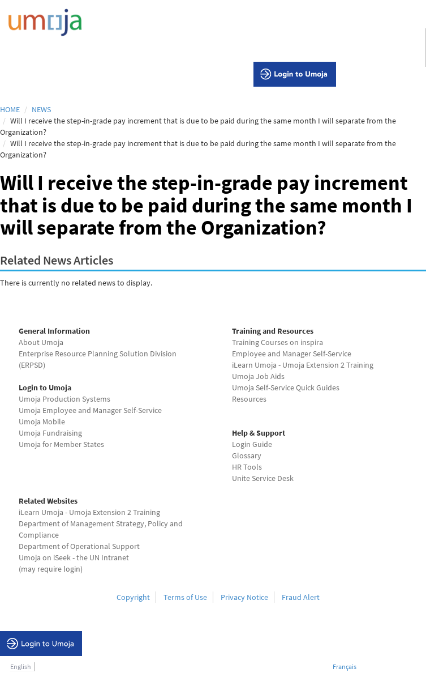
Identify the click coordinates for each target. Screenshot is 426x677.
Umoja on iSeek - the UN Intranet (74, 557)
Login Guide (252, 444)
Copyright (133, 597)
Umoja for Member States (61, 444)
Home (10, 109)
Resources (249, 399)
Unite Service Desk (263, 478)
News (41, 109)
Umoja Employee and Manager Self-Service (90, 410)
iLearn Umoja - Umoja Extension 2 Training (302, 365)
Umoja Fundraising (50, 433)
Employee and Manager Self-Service (291, 353)
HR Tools (247, 467)
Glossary (246, 455)
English (20, 666)
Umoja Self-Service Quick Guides (285, 387)
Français (344, 666)
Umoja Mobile (42, 421)
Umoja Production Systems (64, 399)
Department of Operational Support (79, 546)
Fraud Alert (301, 597)
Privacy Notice (244, 597)
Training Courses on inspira (277, 342)
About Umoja (41, 342)
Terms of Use (185, 597)
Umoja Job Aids (258, 376)
